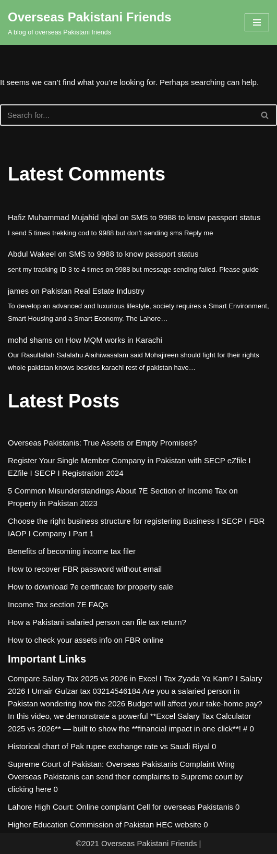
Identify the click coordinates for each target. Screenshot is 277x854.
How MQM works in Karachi (114, 339)
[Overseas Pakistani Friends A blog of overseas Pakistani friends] (90, 22)
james (18, 290)
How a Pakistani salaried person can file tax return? (97, 622)
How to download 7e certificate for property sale (90, 586)
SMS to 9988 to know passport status (195, 217)
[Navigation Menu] (257, 22)
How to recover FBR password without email (85, 568)
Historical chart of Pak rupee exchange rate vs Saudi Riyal (109, 746)
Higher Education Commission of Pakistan (81, 824)
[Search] (127, 115)
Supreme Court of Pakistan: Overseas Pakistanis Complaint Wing (121, 764)
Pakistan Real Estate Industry (93, 290)
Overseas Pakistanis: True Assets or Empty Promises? (102, 442)
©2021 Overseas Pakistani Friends (136, 843)
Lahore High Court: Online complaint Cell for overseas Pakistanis (120, 806)
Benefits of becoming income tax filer (72, 551)
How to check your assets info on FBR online (85, 639)
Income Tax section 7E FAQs (58, 604)
